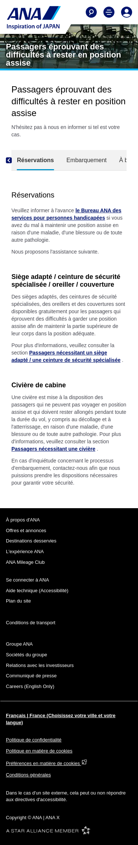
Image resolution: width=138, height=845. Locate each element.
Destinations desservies (31, 541)
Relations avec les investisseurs (40, 665)
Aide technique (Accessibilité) (37, 590)
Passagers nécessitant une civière (53, 449)
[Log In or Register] (126, 12)
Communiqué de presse (31, 675)
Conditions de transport (30, 622)
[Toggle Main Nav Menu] (108, 12)
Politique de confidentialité (33, 740)
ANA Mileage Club (25, 562)
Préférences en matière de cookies (46, 763)
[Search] (91, 12)
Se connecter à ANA (27, 580)
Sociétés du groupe (26, 654)
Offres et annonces (26, 530)
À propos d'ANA (23, 520)
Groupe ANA (19, 644)
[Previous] (15, 160)
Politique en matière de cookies (39, 751)
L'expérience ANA (25, 551)
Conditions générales (28, 775)
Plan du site (18, 601)
